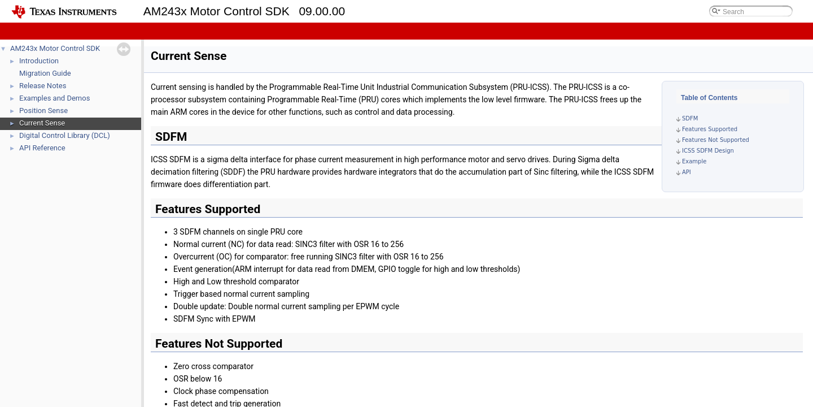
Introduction (39, 61)
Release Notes (42, 85)
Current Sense (42, 123)
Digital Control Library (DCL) (64, 135)
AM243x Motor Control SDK (55, 48)
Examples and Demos (54, 98)
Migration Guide (45, 73)
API (686, 172)
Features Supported (709, 129)
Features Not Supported (715, 140)
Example (694, 161)
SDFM (690, 118)
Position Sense (43, 110)
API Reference (42, 148)
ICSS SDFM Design (708, 151)
